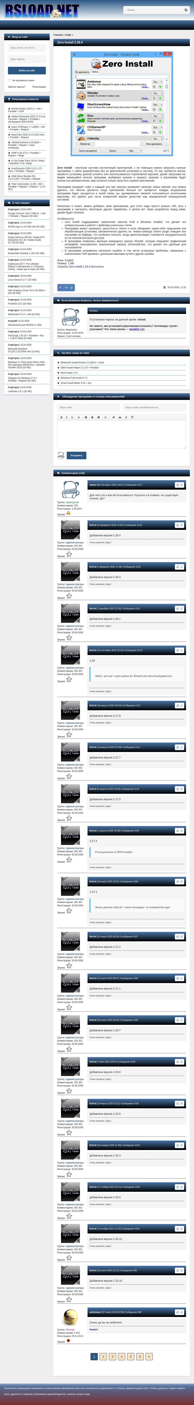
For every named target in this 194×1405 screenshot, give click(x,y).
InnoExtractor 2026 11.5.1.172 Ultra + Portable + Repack (25, 169)
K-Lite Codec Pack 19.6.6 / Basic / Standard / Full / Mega (26, 162)
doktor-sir (94, 485)
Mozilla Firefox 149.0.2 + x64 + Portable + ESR (25, 110)
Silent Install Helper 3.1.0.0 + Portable (80, 367)
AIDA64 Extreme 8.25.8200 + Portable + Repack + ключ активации (24, 145)
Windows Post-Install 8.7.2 (74, 378)
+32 (66, 287)
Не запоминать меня (23, 80)
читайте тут (137, 329)
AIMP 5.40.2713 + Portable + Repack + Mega (24, 154)
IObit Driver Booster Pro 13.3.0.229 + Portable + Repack (24, 177)
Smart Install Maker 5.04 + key (76, 383)
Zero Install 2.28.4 (79, 266)
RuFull (92, 525)
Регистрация (39, 87)
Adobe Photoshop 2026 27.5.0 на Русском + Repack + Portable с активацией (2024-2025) (26, 119)
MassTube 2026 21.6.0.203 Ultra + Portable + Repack (26, 136)
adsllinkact (95, 1312)
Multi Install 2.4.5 (69, 372)
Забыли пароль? (17, 87)
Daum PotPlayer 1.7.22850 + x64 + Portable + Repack (26, 128)
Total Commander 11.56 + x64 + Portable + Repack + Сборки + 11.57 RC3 (26, 187)
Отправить (76, 455)
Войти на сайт (27, 70)
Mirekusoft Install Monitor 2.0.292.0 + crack (82, 362)
